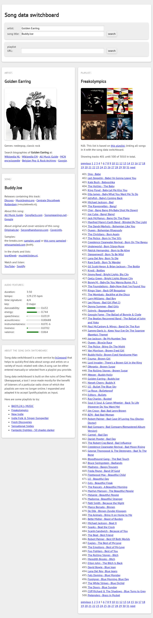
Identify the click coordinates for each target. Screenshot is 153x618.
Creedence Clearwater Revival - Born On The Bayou (118, 242)
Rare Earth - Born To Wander (104, 262)
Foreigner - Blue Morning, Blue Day (108, 579)
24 (101, 167)
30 (124, 167)
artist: (10, 28)
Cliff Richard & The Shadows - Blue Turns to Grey (117, 591)
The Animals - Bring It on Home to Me (110, 515)
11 (117, 163)
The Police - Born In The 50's (104, 238)
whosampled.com (14, 244)
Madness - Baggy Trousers (103, 467)
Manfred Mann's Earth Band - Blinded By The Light (117, 222)
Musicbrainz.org (25, 200)
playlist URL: (11, 48)
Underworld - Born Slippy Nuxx (106, 246)
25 (105, 167)
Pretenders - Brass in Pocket (104, 595)
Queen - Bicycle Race (100, 342)
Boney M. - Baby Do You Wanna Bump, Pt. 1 (112, 282)
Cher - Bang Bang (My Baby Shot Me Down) (113, 210)
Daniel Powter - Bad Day (102, 439)
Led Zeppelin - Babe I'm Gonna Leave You (112, 178)
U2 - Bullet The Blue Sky (102, 386)
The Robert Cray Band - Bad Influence (109, 443)
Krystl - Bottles (96, 270)
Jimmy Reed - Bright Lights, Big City (108, 274)
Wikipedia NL (12, 156)
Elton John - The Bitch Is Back (105, 563)
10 (113, 163)
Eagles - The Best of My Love (104, 543)
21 (90, 167)
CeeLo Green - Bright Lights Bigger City (110, 278)
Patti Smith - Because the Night (106, 503)
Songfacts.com (33, 215)
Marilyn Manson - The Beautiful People (111, 491)
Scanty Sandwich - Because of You (108, 531)
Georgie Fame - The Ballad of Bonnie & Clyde (114, 314)
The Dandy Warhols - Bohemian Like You (111, 226)
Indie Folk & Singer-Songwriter (30, 418)
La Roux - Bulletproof (100, 390)
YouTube (9, 266)
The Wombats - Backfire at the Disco (109, 294)
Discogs (9, 200)
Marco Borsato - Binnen (101, 507)
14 (128, 163)
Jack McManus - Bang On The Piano (109, 218)
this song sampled (55, 240)
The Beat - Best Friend (100, 535)
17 (139, 163)
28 (116, 167)
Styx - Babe (94, 174)
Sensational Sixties (22, 426)
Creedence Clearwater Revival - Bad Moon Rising (116, 446)
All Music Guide (49, 156)
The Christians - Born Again (103, 234)
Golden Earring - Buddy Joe (103, 378)
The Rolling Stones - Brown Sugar (108, 370)
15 (132, 163)
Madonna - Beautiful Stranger (105, 499)
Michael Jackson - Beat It (102, 523)
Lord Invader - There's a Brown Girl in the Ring (115, 362)
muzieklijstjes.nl (28, 255)
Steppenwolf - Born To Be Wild (106, 254)
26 (109, 167)
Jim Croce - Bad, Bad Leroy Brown (107, 410)
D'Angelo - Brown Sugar (101, 366)
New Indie (17, 414)
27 (112, 167)
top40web (10, 255)
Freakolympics (19, 410)
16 (136, 163)
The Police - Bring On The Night (106, 346)
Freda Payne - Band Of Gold (104, 471)
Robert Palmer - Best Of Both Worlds (109, 539)
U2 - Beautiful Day (98, 478)
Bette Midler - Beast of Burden (105, 519)
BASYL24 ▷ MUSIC (22, 406)
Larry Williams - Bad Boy (102, 298)
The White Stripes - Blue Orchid (106, 583)
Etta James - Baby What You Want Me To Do (113, 194)
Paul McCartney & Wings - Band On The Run (114, 326)
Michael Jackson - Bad (101, 202)
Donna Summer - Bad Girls (103, 306)
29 (120, 167)
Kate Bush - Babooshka (101, 182)
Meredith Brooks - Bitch (101, 559)
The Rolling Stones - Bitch (103, 555)
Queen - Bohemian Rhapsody (105, 230)
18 (143, 163)
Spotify (21, 266)
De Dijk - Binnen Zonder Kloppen (107, 511)
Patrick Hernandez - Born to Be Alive (109, 250)
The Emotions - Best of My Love (106, 547)
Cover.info (56, 230)
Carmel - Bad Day (98, 434)
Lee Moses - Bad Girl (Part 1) (104, 302)
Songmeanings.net (55, 215)
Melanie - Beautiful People (103, 495)
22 (93, 167)
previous (86, 163)
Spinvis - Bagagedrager (101, 310)
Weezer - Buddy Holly (100, 374)
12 (121, 163)
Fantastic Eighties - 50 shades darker (33, 430)
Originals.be (11, 230)
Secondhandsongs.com (34, 230)
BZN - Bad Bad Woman (101, 414)
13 (124, 163)
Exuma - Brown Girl (99, 358)
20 (86, 167)
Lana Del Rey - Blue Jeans (102, 571)
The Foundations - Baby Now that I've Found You (116, 286)
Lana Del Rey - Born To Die (103, 258)
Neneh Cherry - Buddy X (101, 382)
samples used (32, 240)
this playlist (118, 145)
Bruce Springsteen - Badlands (105, 463)
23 (97, 167)
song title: (13, 33)
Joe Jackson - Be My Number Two (107, 338)
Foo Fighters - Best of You (103, 551)
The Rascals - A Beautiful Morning (107, 487)
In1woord (61, 357)
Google (62, 160)
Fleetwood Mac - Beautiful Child (107, 475)
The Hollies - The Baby (101, 186)
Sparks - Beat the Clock (101, 527)
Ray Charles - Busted (100, 398)
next (132, 167)
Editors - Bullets (97, 394)
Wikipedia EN (30, 156)
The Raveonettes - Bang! (102, 206)
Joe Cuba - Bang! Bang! (101, 214)
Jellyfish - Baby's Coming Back (105, 198)
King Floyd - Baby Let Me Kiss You (107, 190)
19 (82, 167)
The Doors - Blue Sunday (102, 587)
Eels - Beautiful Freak (100, 483)
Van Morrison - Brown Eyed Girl (106, 350)
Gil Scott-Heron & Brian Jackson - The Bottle (114, 266)
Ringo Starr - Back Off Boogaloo (106, 290)
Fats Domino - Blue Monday (104, 575)
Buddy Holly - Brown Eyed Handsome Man (112, 354)
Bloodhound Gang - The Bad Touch (108, 459)
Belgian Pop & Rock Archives (39, 160)
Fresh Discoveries (21, 422)
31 (127, 167)
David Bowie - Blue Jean (102, 567)
